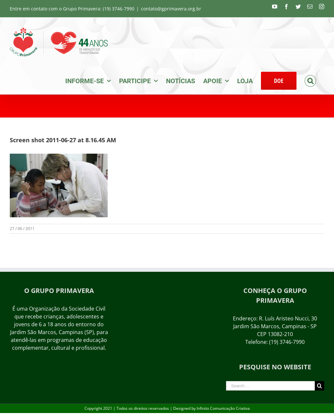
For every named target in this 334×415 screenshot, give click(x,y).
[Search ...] (270, 386)
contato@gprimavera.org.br (171, 9)
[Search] (310, 80)
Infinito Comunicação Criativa (223, 408)
